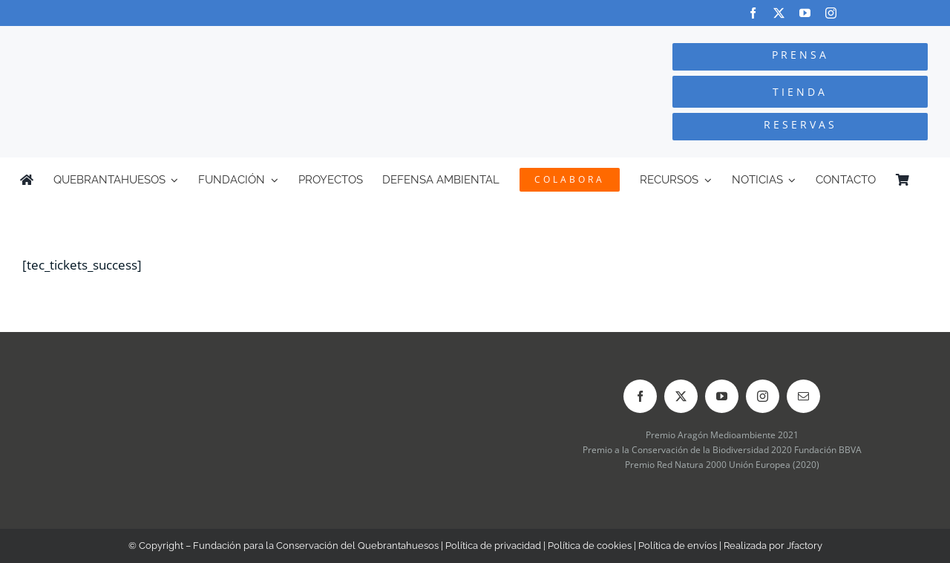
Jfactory (804, 545)
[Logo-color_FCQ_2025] (178, 39)
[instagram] (830, 13)
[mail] (803, 396)
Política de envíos (677, 545)
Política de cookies (590, 545)
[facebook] (753, 13)
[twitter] (778, 13)
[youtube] (804, 13)
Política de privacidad (493, 545)
